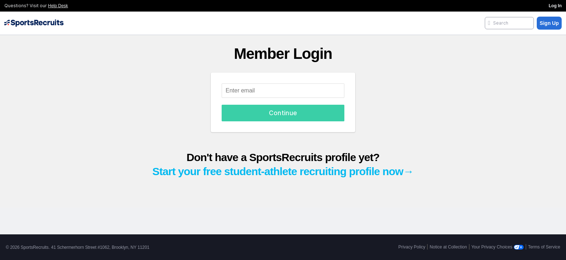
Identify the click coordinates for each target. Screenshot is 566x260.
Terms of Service (544, 247)
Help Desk (58, 5)
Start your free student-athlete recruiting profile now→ (283, 171)
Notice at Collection (448, 247)
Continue (283, 113)
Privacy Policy (412, 247)
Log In (555, 5)
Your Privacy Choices (497, 247)
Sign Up (549, 23)
